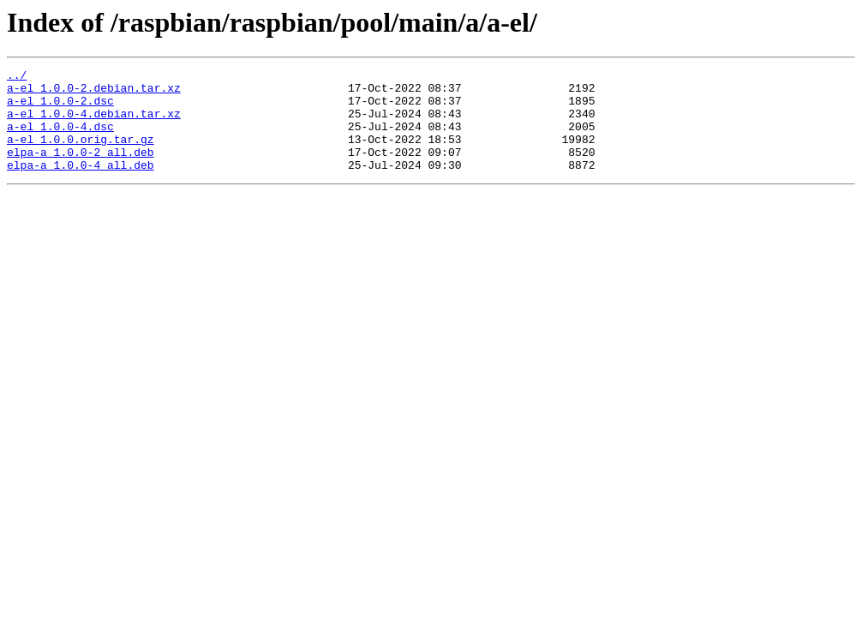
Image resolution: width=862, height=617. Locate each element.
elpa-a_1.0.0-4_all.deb (80, 185)
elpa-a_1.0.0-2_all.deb (80, 169)
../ (17, 77)
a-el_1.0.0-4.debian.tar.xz (94, 123)
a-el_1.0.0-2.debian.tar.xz (94, 92)
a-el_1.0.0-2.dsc (60, 108)
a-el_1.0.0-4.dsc (60, 139)
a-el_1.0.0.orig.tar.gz (80, 154)
